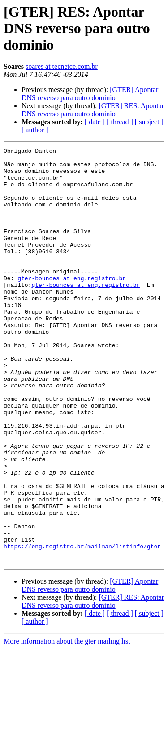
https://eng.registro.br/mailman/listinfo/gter (82, 627)
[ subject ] (149, 122)
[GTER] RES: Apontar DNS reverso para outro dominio (93, 110)
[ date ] (95, 122)
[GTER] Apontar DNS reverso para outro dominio (90, 93)
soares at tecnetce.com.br (62, 66)
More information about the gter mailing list (67, 724)
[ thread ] (120, 122)
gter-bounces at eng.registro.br (71, 305)
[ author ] (35, 130)
